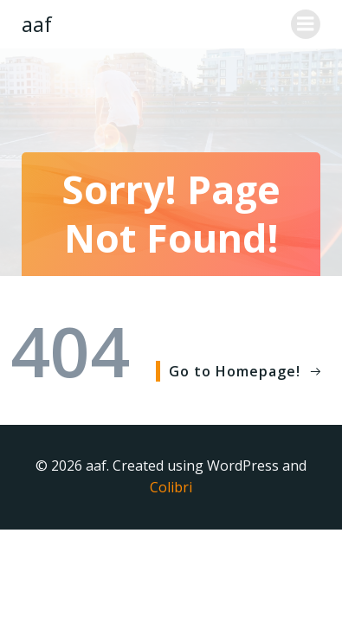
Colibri (171, 487)
